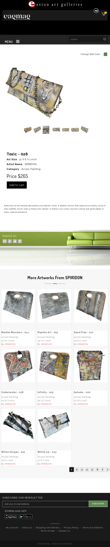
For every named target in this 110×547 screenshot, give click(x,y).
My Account (12, 527)
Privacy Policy (71, 527)
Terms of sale (48, 531)
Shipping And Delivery (48, 527)
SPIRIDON (31, 164)
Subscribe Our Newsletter (22, 497)
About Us (27, 527)
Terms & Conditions (93, 527)
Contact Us (64, 531)
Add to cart (16, 185)
